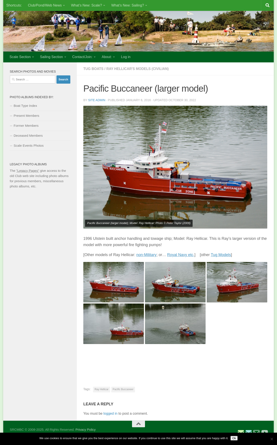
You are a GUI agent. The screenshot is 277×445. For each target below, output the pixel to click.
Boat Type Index (25, 105)
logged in (110, 413)
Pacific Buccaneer (123, 389)
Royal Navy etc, (180, 255)
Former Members (26, 125)
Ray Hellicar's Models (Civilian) (137, 69)
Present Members (26, 115)
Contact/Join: (82, 57)
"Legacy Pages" (27, 170)
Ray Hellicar (102, 389)
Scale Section (20, 57)
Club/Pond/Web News (45, 5)
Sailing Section (51, 57)
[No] (271, 439)
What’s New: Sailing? (127, 5)
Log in (125, 57)
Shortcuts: (14, 5)
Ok (234, 438)
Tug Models (221, 255)
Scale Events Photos (28, 145)
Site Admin (96, 100)
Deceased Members (28, 135)
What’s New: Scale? (86, 5)
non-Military (146, 255)
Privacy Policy (86, 429)
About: (107, 57)
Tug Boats (93, 69)
